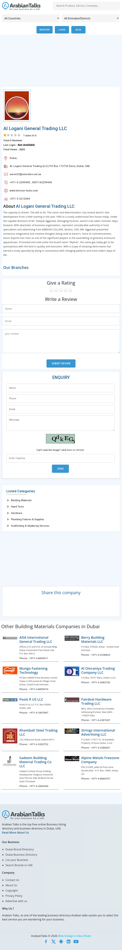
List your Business (16, 860)
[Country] (30, 18)
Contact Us (12, 880)
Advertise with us (16, 901)
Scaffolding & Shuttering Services (30, 525)
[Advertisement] (61, 63)
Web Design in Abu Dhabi (74, 936)
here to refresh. (75, 449)
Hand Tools (17, 506)
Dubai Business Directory (21, 854)
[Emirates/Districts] (90, 18)
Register (45, 29)
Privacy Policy (13, 895)
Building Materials (21, 500)
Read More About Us (15, 832)
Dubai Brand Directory (19, 849)
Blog (79, 29)
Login (62, 29)
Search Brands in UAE (19, 865)
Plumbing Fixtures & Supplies (27, 519)
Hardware (16, 513)
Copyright (11, 890)
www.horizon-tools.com (24, 190)
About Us (11, 885)
